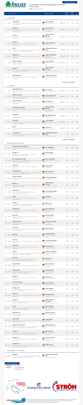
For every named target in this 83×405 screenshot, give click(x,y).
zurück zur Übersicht (69, 2)
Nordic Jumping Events (49, 399)
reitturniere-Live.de (72, 399)
